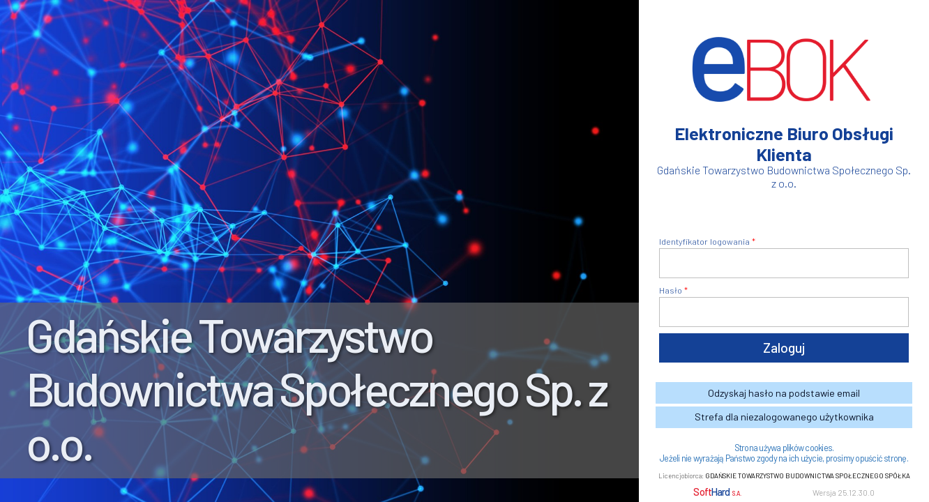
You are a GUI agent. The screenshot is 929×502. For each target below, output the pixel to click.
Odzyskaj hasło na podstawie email (784, 393)
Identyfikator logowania (704, 241)
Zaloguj (784, 348)
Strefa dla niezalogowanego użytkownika (784, 417)
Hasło (670, 290)
